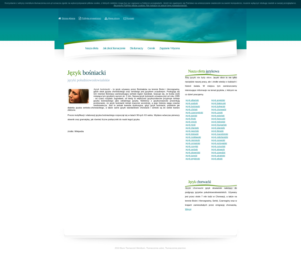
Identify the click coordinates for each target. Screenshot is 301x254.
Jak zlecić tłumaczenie (114, 48)
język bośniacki (193, 106)
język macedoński (219, 134)
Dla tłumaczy (136, 48)
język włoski (216, 158)
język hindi (190, 125)
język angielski (218, 100)
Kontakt (130, 18)
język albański (192, 100)
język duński (191, 115)
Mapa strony (114, 18)
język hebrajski (218, 122)
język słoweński (193, 152)
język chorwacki (218, 109)
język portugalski (219, 143)
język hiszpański (219, 125)
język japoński (192, 131)
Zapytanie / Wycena (169, 48)
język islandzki (218, 128)
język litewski (217, 131)
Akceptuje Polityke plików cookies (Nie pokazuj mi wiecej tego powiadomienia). (150, 5)
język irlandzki (192, 128)
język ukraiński (218, 155)
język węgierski (193, 158)
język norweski (218, 140)
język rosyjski (192, 146)
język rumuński (218, 146)
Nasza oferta (91, 48)
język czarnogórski (194, 112)
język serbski (192, 149)
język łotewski (192, 134)
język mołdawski (193, 137)
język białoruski (218, 103)
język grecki (191, 122)
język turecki (191, 155)
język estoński (217, 115)
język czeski (217, 112)
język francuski (218, 118)
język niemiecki (193, 140)
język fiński (191, 118)
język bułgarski (218, 106)
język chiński (192, 109)
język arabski (192, 103)
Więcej (188, 209)
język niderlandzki (219, 137)
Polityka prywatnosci (91, 18)
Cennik (151, 48)
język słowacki (218, 149)
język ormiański (193, 143)
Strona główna (68, 18)
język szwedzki (218, 152)
